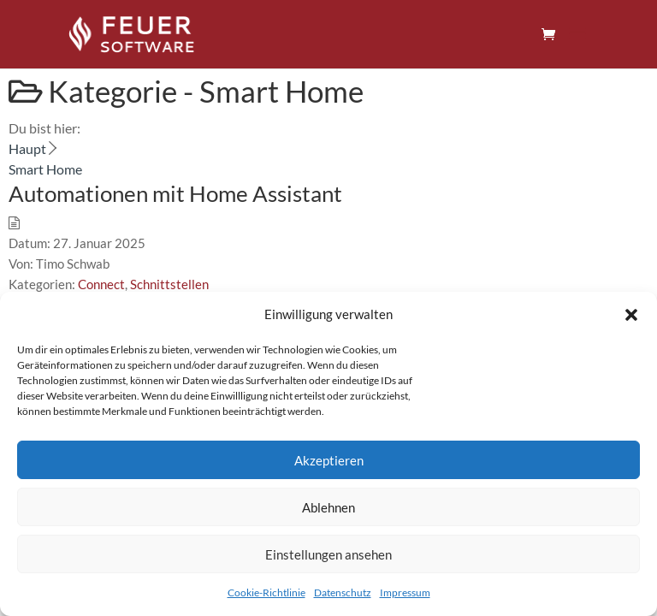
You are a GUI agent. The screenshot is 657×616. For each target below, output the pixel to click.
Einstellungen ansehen (328, 554)
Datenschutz (342, 592)
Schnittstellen (169, 284)
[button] (631, 314)
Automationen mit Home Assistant (175, 193)
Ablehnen (328, 507)
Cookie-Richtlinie (266, 592)
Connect (101, 284)
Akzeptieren (329, 460)
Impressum (405, 592)
